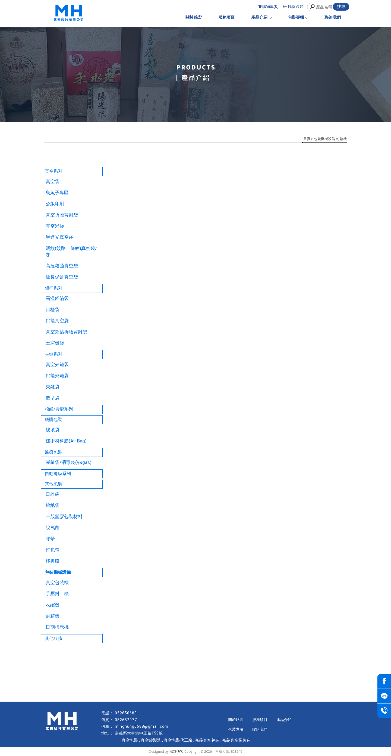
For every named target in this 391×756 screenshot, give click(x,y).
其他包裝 (53, 484)
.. (213, 751)
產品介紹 (261, 17)
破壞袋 (52, 429)
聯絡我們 (332, 17)
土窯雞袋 (55, 343)
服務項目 (226, 17)
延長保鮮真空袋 (62, 277)
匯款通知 (293, 6)
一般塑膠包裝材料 (64, 516)
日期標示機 (57, 627)
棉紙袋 (52, 505)
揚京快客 (176, 751)
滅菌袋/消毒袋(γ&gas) (69, 462)
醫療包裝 (53, 452)
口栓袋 (52, 309)
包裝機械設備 (58, 572)
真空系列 (53, 171)
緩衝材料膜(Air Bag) (66, 441)
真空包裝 (130, 740)
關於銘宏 (193, 17)
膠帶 (50, 538)
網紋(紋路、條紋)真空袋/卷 (71, 251)
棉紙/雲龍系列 (59, 409)
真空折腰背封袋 (62, 215)
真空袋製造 (151, 740)
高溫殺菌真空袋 (62, 265)
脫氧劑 (52, 527)
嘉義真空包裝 (207, 740)
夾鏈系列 (53, 354)
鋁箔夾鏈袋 (57, 375)
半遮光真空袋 (59, 237)
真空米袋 (55, 226)
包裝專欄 (298, 17)
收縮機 (52, 605)
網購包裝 (53, 419)
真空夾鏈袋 (57, 364)
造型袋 (52, 398)
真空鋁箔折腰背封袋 (66, 331)
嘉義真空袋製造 (236, 740)
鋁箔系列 (53, 288)
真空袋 (52, 181)
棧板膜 (52, 561)
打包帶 (52, 550)
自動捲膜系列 (58, 473)
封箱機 (52, 616)
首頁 (306, 139)
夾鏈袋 (52, 386)
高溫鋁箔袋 (57, 298)
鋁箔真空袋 (57, 320)
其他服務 (53, 638)
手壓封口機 (57, 593)
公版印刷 (55, 203)
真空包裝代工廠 (178, 740)
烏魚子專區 (57, 192)
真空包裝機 (57, 582)
